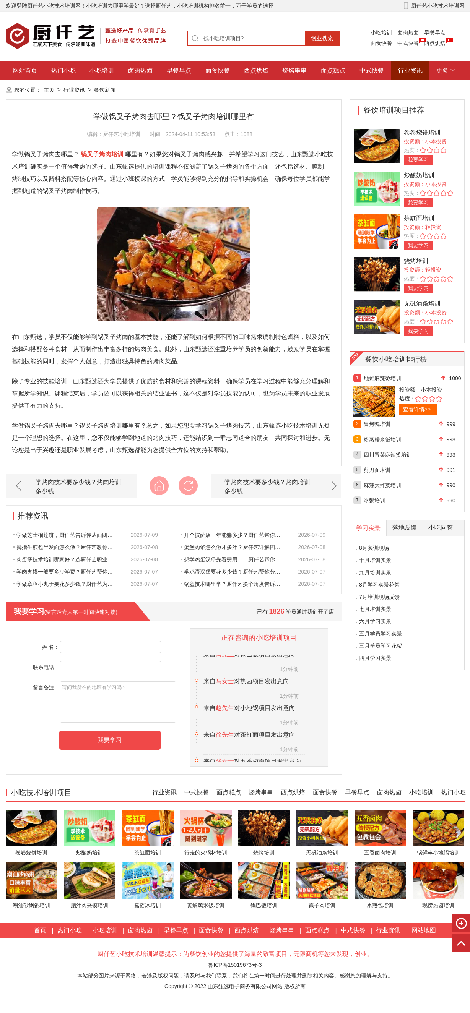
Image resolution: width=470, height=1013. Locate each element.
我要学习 (418, 160)
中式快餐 (408, 43)
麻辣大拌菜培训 (382, 485)
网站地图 (423, 930)
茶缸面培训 (419, 218)
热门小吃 (63, 70)
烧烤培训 (416, 261)
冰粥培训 (374, 501)
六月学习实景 (375, 621)
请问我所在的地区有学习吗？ (118, 702)
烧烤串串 (294, 70)
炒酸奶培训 (419, 175)
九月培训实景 (375, 572)
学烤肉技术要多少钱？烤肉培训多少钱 (78, 486)
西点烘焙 (435, 43)
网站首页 (25, 70)
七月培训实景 (375, 609)
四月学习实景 (375, 658)
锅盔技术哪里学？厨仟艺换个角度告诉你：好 (235, 584)
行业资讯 (410, 70)
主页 (49, 90)
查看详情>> (417, 409)
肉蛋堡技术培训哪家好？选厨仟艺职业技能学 (67, 559)
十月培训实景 (375, 560)
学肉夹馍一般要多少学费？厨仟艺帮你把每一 (67, 572)
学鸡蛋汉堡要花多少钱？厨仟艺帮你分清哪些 (235, 572)
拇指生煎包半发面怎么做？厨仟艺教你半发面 (67, 547)
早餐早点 (435, 32)
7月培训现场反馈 (379, 597)
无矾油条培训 (422, 303)
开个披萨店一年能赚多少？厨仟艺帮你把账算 (235, 535)
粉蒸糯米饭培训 (382, 439)
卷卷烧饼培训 (422, 132)
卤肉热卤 (408, 32)
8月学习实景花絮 (379, 585)
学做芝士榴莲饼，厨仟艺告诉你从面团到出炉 (67, 535)
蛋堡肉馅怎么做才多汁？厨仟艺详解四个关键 (235, 547)
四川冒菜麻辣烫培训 (388, 455)
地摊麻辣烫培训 (382, 378)
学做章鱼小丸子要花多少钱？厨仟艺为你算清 (67, 584)
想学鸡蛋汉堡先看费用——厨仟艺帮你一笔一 (235, 559)
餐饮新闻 (104, 90)
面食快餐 (381, 43)
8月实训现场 (374, 548)
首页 (40, 930)
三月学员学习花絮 (380, 646)
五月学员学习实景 (380, 633)
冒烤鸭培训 (377, 424)
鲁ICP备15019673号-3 (235, 965)
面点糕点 (333, 70)
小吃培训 (381, 32)
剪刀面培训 (377, 470)
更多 (442, 70)
